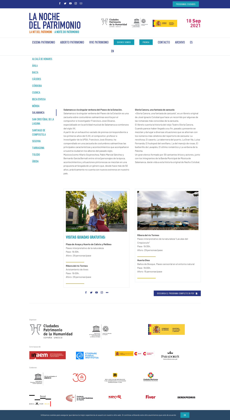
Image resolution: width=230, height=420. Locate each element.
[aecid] (134, 353)
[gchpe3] (51, 326)
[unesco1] (100, 326)
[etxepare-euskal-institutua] (87, 353)
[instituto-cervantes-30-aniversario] (79, 375)
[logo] (170, 353)
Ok (185, 415)
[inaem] (47, 353)
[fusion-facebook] (86, 292)
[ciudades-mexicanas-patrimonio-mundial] (150, 373)
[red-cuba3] (115, 374)
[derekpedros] (186, 398)
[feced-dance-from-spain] (40, 396)
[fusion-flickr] (107, 292)
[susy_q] (115, 396)
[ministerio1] (166, 326)
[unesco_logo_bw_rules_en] (43, 373)
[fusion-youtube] (96, 292)
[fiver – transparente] (150, 396)
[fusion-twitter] (91, 292)
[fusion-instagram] (102, 292)
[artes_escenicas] (79, 396)
